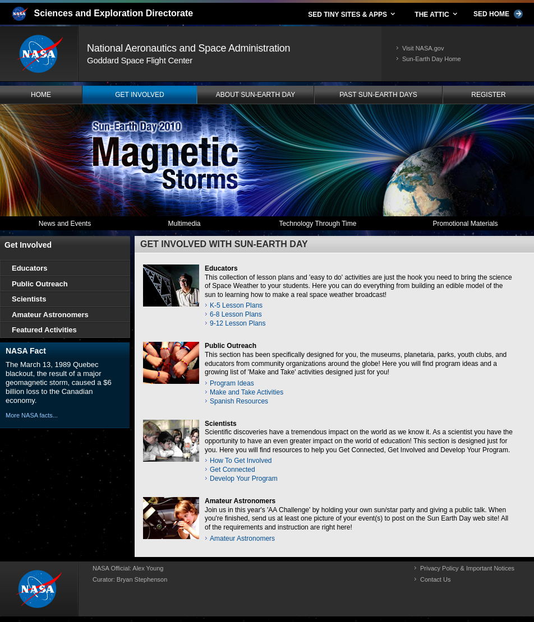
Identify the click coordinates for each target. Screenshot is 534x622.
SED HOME (498, 14)
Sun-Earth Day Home (431, 58)
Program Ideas (232, 383)
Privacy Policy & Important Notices (467, 568)
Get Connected (232, 470)
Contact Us (435, 579)
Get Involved (28, 244)
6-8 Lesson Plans (236, 314)
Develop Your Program (244, 478)
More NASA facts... (32, 415)
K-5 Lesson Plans (236, 305)
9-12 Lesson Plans (237, 323)
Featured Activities (44, 330)
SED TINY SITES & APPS (352, 14)
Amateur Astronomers (240, 501)
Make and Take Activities (246, 392)
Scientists (221, 424)
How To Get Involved (241, 461)
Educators (221, 268)
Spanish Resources (239, 401)
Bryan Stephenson (142, 579)
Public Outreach (230, 346)
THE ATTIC (437, 14)
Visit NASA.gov (423, 48)
